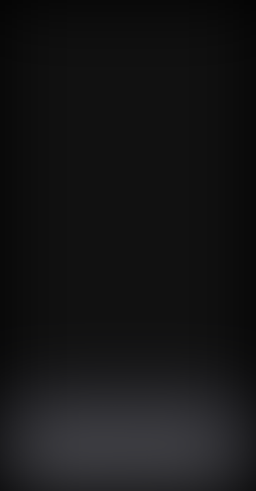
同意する (40, 470)
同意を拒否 (101, 470)
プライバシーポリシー (189, 470)
